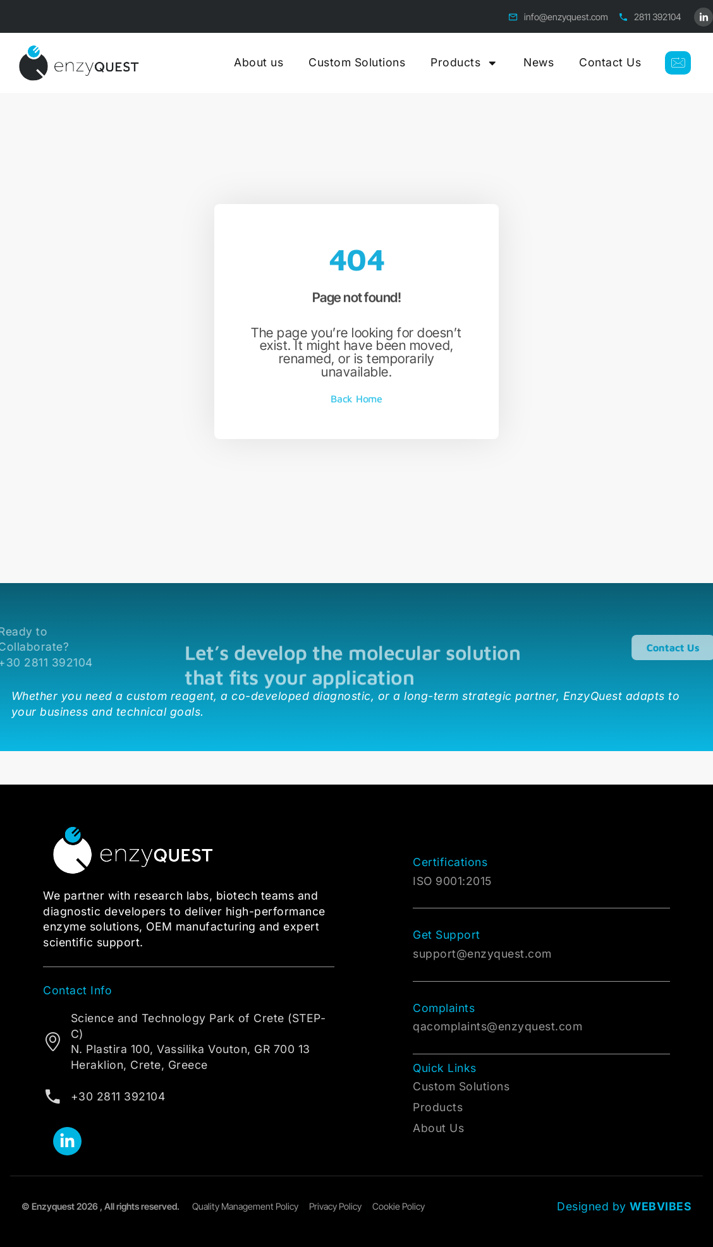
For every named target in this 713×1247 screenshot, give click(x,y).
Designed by (624, 1206)
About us (258, 62)
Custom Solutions (356, 62)
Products (464, 63)
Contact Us (610, 62)
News (538, 62)
